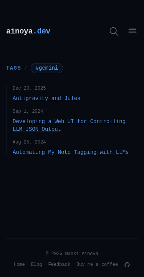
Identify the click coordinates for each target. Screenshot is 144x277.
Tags (13, 67)
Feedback (59, 264)
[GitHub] (127, 265)
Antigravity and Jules (46, 98)
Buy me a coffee (97, 264)
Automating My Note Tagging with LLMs (71, 152)
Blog (36, 264)
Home (19, 264)
